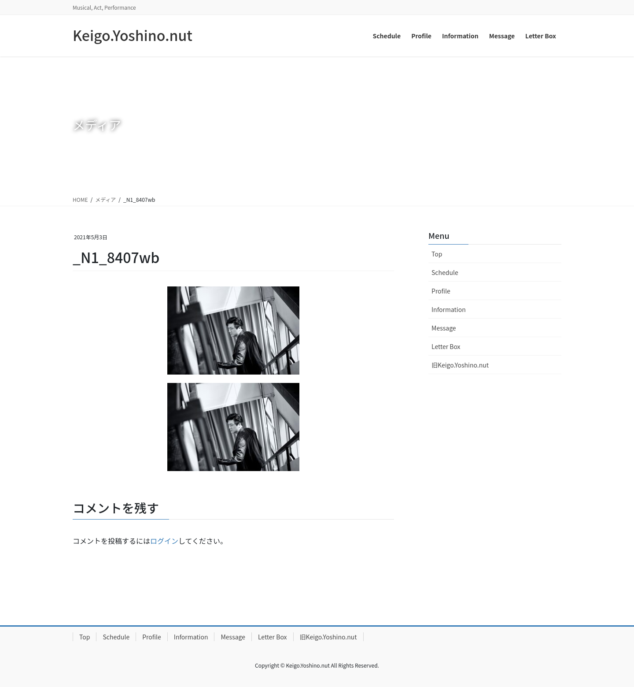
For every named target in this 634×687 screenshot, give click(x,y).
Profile (440, 290)
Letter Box (446, 346)
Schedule (444, 272)
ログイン (164, 540)
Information (448, 309)
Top (436, 253)
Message (443, 327)
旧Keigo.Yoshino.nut (460, 364)
